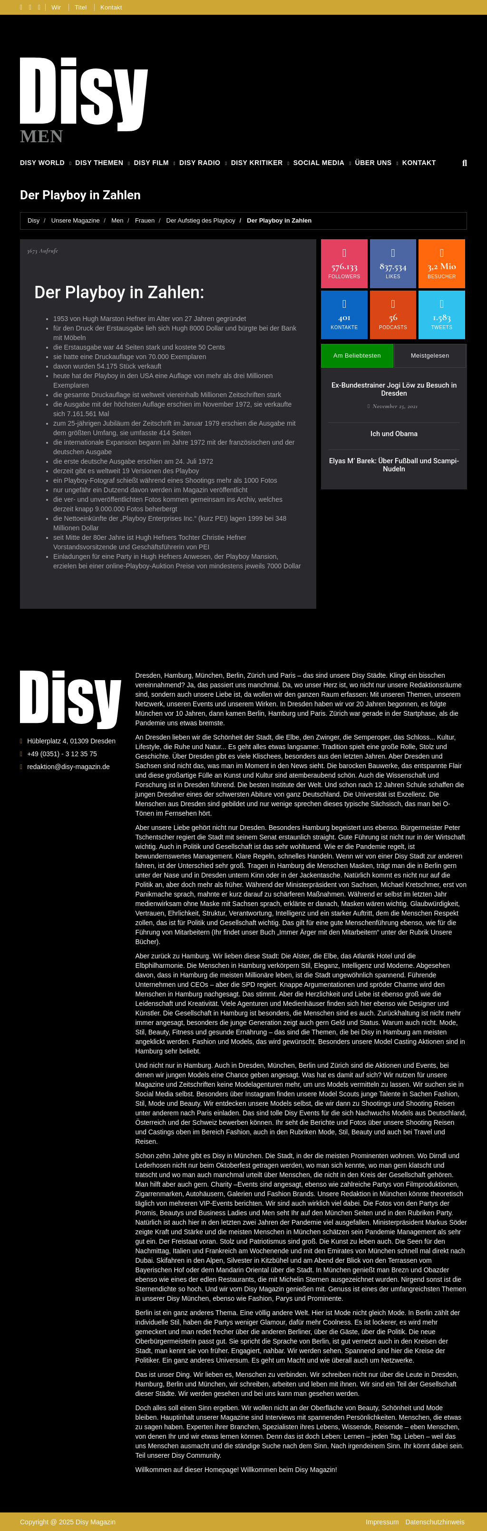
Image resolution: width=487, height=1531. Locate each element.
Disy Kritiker (257, 162)
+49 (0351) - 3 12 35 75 (62, 753)
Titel (81, 7)
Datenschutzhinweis (435, 1521)
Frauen (145, 220)
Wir (56, 7)
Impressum (382, 1521)
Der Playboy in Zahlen (279, 220)
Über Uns (373, 162)
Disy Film (151, 162)
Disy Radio (199, 162)
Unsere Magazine (75, 220)
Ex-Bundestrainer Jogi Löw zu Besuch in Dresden (394, 383)
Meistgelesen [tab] (430, 351)
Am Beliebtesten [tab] (357, 351)
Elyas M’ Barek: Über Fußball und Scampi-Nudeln (394, 456)
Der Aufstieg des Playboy (200, 220)
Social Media (319, 162)
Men (117, 220)
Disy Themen (99, 162)
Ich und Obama (394, 426)
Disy (33, 220)
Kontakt (111, 7)
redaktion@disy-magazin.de (68, 766)
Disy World (42, 162)
